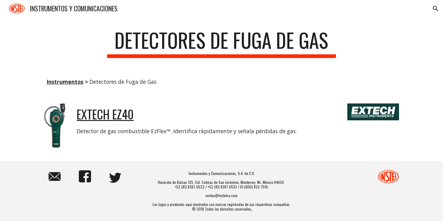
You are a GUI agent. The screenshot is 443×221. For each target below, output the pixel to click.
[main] (221, 43)
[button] (435, 8)
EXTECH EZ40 (105, 114)
